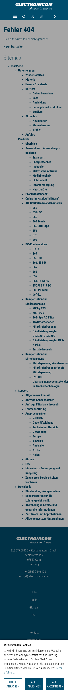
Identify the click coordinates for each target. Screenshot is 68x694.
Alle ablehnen (34, 684)
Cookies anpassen (13, 684)
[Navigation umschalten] (15, 16)
